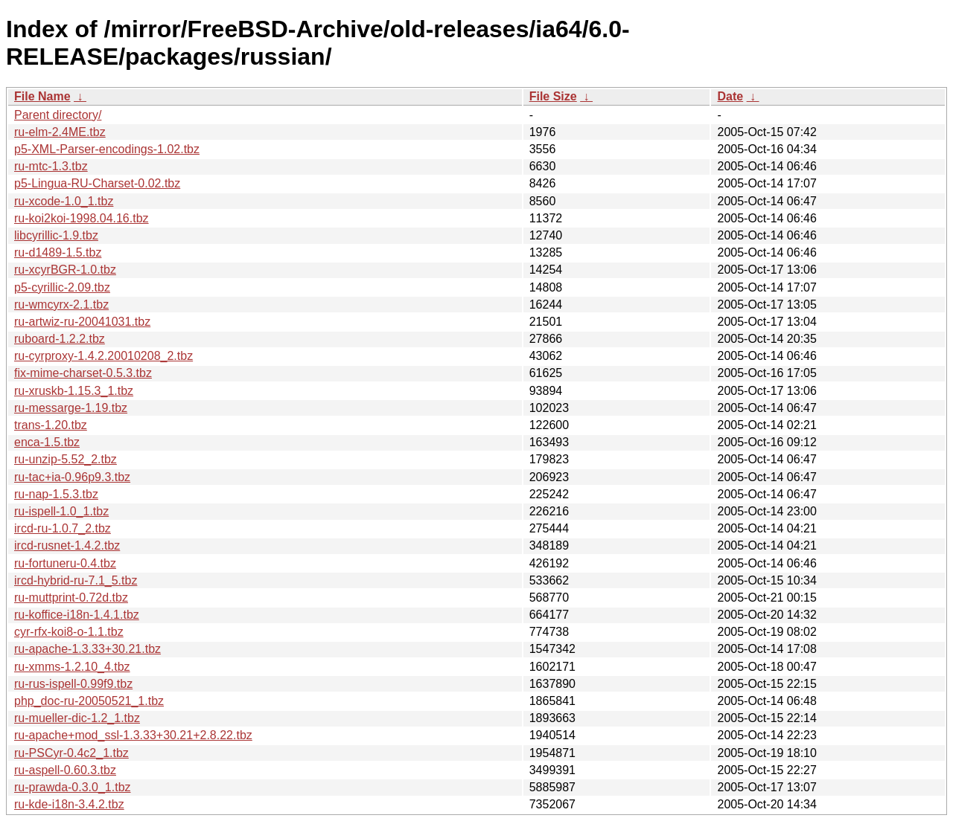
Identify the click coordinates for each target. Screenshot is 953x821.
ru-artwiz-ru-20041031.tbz (82, 321)
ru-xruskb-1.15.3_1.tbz (73, 390)
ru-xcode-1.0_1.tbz (63, 201)
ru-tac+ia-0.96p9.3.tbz (72, 477)
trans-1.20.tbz (50, 425)
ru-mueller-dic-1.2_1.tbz (77, 718)
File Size (553, 96)
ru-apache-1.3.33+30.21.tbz (87, 649)
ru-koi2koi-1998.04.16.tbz (81, 218)
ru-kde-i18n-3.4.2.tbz (69, 804)
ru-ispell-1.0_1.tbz (61, 511)
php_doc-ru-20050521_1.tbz (89, 701)
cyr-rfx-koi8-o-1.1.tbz (69, 631)
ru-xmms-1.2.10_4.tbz (72, 666)
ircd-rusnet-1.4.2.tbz (67, 545)
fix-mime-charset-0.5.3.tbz (83, 373)
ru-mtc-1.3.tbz (51, 166)
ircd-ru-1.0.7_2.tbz (62, 528)
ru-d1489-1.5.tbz (57, 252)
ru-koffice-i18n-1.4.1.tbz (76, 614)
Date (730, 96)
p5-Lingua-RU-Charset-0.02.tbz (97, 183)
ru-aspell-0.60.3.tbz (65, 770)
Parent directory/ (57, 115)
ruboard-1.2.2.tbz (59, 338)
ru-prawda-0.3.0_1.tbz (72, 787)
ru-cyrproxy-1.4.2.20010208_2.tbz (103, 356)
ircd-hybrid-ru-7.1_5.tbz (75, 580)
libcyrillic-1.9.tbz (56, 235)
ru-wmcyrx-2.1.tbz (61, 304)
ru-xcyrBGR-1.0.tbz (65, 269)
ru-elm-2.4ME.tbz (60, 132)
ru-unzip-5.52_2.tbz (65, 459)
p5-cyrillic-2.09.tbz (62, 287)
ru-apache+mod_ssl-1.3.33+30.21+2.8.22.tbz (133, 735)
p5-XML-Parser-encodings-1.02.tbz (107, 149)
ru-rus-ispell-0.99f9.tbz (73, 683)
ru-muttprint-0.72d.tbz (71, 597)
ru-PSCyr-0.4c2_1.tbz (71, 753)
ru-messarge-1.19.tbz (70, 408)
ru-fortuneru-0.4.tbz (65, 563)
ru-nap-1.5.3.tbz (56, 494)
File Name (42, 96)
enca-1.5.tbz (47, 442)
